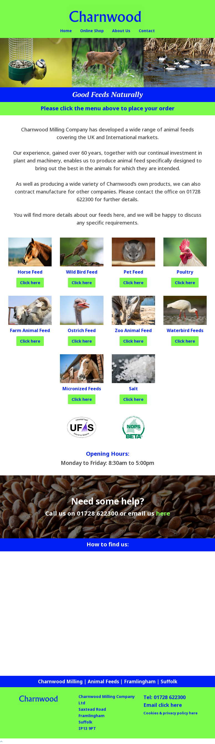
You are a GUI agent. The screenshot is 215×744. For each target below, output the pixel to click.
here (163, 513)
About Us (121, 30)
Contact (147, 30)
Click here (30, 282)
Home (66, 30)
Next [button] (197, 62)
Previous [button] (18, 62)
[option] (36, 62)
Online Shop (92, 30)
